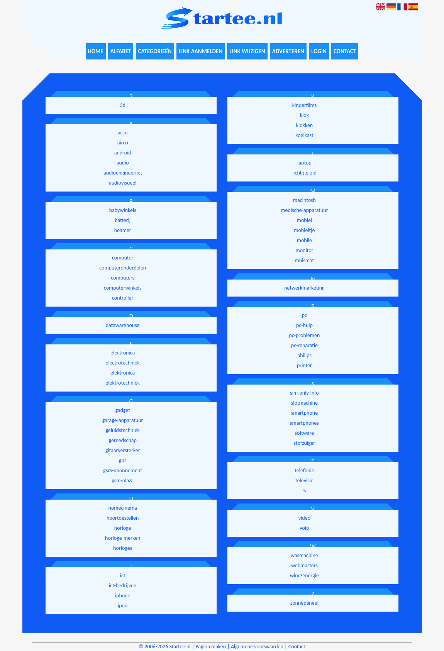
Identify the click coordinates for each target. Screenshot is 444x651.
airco (122, 142)
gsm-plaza (123, 480)
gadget (122, 410)
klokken (304, 125)
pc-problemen (304, 335)
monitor (304, 250)
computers (122, 278)
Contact (345, 51)
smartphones (304, 423)
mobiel (304, 220)
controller (122, 298)
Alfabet (120, 51)
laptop (304, 162)
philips (304, 355)
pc (304, 315)
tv (304, 490)
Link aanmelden (200, 51)
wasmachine (304, 555)
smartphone (304, 413)
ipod (122, 605)
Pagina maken (210, 646)
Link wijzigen (247, 51)
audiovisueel (122, 183)
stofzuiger (304, 443)
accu (123, 132)
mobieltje (304, 230)
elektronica (122, 373)
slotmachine (304, 403)
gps (122, 460)
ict (122, 575)
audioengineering (122, 173)
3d (122, 105)
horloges (122, 548)
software (304, 433)
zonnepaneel (304, 603)
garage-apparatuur (122, 420)
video (304, 518)
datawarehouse (123, 325)
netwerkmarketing (304, 288)
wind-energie (304, 575)
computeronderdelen (122, 267)
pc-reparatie (304, 345)
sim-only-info (304, 393)
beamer (122, 230)
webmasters (304, 565)
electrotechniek (122, 362)
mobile (304, 240)
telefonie (304, 470)
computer (122, 257)
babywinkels (122, 210)
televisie (304, 480)
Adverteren (288, 51)
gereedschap (123, 440)
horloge (122, 528)
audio (123, 162)
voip (304, 528)
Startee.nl (179, 646)
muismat (304, 260)
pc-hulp (304, 325)
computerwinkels (123, 288)
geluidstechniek (122, 430)
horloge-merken (122, 538)
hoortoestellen (123, 518)
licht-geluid (304, 173)
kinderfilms (304, 105)
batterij (122, 220)
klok (304, 115)
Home (95, 51)
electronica (122, 352)
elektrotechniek (122, 383)
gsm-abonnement (122, 470)
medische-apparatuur (304, 210)
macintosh (304, 200)
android (122, 152)
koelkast (304, 135)
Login (319, 51)
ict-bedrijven (122, 585)
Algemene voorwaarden (257, 646)
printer (304, 365)
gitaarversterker (122, 450)
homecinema (122, 508)
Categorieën (155, 51)
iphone (122, 595)
